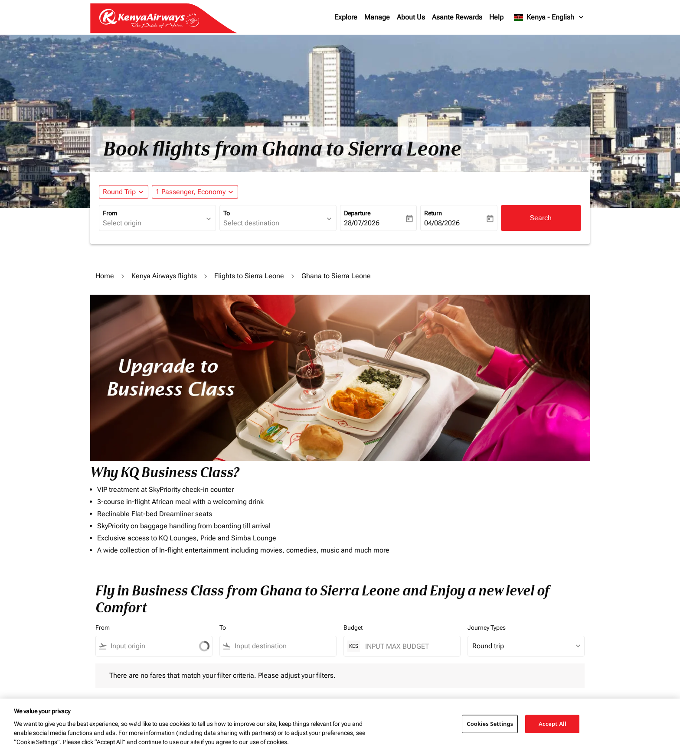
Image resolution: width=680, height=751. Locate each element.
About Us (411, 17)
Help (496, 17)
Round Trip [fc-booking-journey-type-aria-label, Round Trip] (119, 192)
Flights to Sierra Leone (249, 276)
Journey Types (487, 627)
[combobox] (153, 223)
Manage (377, 17)
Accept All (552, 724)
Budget (353, 627)
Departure (357, 213)
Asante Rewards (457, 17)
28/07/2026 (361, 223)
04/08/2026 (442, 223)
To (226, 213)
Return (433, 213)
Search (541, 218)
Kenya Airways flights (164, 276)
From (110, 213)
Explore (345, 17)
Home (104, 276)
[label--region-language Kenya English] (549, 17)
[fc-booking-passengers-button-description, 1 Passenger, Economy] (191, 192)
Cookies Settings (490, 724)
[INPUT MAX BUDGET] (408, 646)
